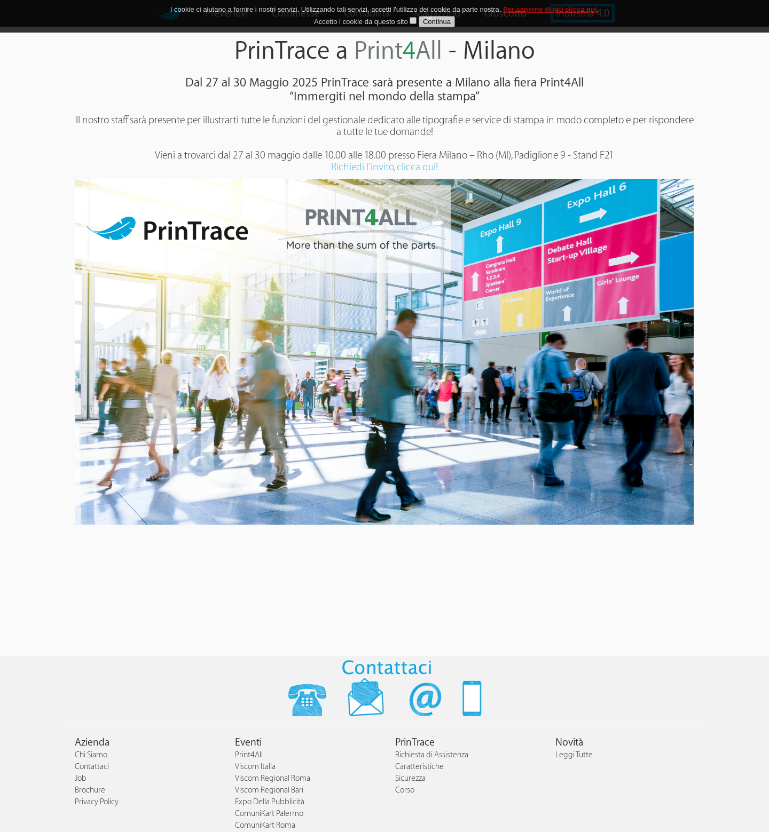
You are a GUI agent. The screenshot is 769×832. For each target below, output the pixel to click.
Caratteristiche (419, 766)
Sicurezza (410, 778)
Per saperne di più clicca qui (550, 9)
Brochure (90, 790)
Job (81, 778)
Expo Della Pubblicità (269, 801)
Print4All (249, 754)
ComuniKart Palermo (269, 813)
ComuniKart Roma (265, 825)
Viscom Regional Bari (269, 790)
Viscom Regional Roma (272, 778)
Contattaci (92, 766)
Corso (404, 790)
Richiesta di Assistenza (431, 754)
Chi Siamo (91, 754)
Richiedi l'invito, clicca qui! (384, 167)
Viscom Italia (255, 766)
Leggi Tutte (574, 754)
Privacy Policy (97, 801)
